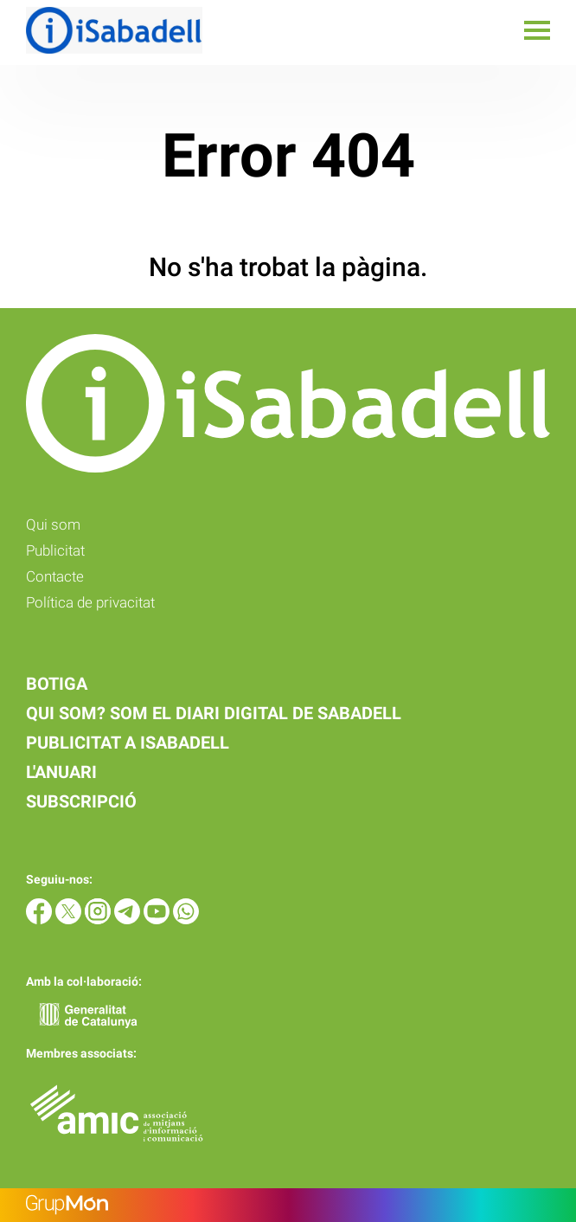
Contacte (55, 576)
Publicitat (55, 550)
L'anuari (61, 772)
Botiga (56, 683)
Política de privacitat (90, 602)
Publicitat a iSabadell (127, 742)
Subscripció (81, 801)
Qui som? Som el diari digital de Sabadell (213, 713)
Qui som (53, 524)
